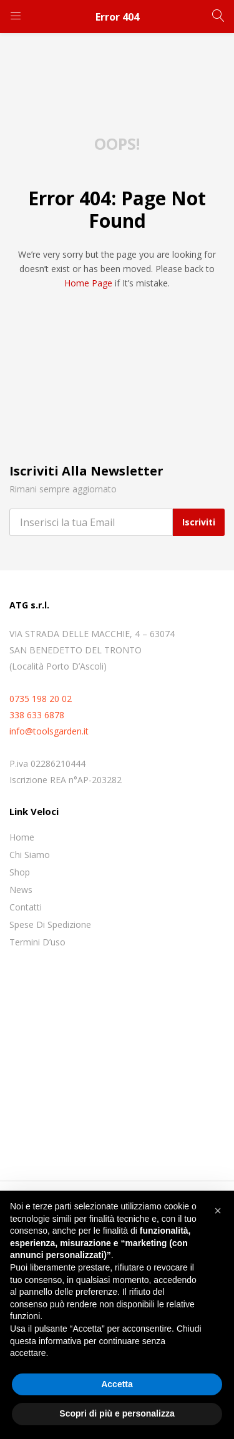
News (20, 889)
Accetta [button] (117, 1384)
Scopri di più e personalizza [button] (116, 1413)
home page (88, 283)
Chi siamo (29, 855)
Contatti (25, 907)
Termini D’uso (37, 942)
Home (21, 837)
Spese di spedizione (50, 924)
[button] (218, 1211)
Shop (19, 872)
